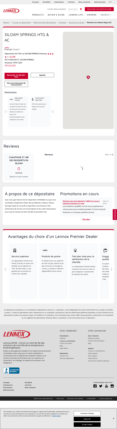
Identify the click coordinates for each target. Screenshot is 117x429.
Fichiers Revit (92, 358)
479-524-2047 (10, 65)
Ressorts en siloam (76, 22)
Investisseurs (59, 2)
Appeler (42, 75)
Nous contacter (84, 2)
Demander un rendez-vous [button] (16, 76)
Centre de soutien (66, 343)
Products (38, 14)
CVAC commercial (97, 331)
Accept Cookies (87, 425)
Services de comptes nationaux (98, 361)
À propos (35, 2)
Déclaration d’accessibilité (75, 398)
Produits (62, 338)
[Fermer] (113, 419)
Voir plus (86, 219)
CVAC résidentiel (68, 331)
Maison (6, 22)
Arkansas (62, 22)
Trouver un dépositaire (99, 9)
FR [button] (110, 2)
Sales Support (92, 353)
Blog (61, 346)
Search (108, 14)
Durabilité (46, 2)
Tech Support (92, 356)
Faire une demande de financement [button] (16, 84)
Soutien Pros (64, 356)
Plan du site (60, 398)
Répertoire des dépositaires (45, 22)
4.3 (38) (12, 56)
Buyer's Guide (57, 14)
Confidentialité (91, 398)
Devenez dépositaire (67, 358)
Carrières (71, 2)
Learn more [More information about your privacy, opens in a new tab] (56, 417)
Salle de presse (99, 2)
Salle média (64, 348)
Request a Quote (94, 338)
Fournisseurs (7, 387)
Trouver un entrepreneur (96, 351)
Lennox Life (76, 14)
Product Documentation (96, 341)
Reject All (87, 420)
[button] (88, 77)
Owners (92, 14)
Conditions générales (105, 398)
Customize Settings (87, 414)
